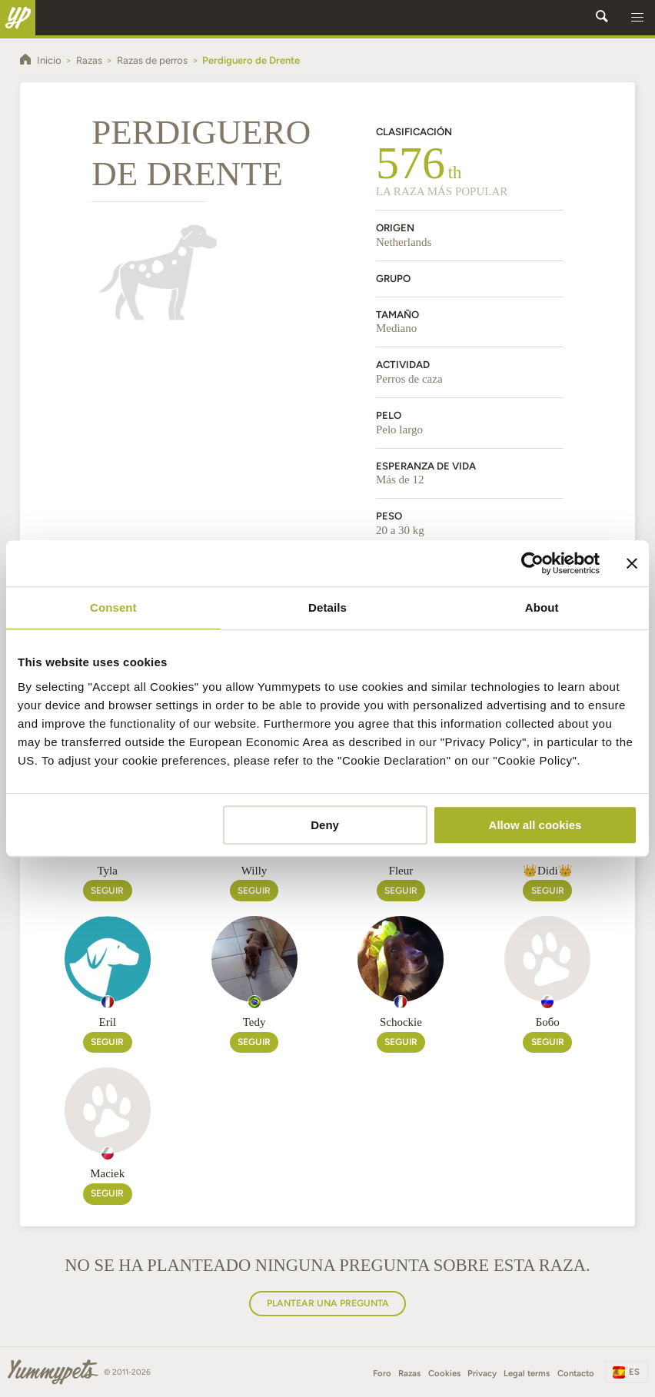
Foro (382, 1373)
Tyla (107, 870)
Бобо (548, 1022)
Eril (107, 1022)
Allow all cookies (535, 824)
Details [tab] (327, 607)
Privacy (482, 1373)
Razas (409, 1373)
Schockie (401, 1022)
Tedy (254, 1022)
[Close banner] (632, 563)
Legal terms (527, 1373)
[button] (637, 17)
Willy (254, 870)
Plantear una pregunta (328, 1303)
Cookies (444, 1373)
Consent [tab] (113, 607)
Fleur (401, 870)
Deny (325, 824)
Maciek (107, 1173)
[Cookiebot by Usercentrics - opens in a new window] (532, 563)
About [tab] (542, 607)
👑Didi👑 (548, 870)
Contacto (575, 1373)
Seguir (107, 890)
